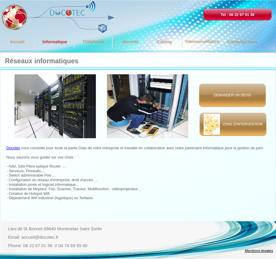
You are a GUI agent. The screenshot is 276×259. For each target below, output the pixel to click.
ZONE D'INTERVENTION (241, 124)
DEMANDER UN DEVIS (232, 95)
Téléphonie (93, 41)
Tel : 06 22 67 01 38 (237, 14)
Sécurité (130, 41)
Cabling (164, 41)
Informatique (55, 41)
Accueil (17, 41)
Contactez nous (242, 41)
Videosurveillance (202, 41)
